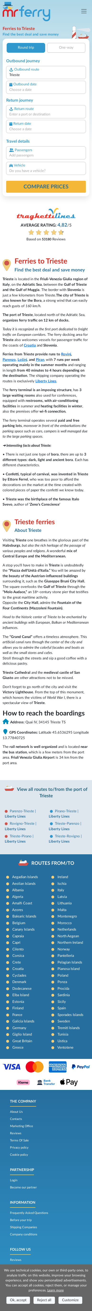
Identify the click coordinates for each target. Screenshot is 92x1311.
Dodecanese (22, 988)
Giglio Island (22, 1034)
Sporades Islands (70, 1015)
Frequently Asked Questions (29, 1213)
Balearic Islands (24, 916)
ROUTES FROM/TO (52, 863)
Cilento (18, 949)
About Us (16, 1112)
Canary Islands (23, 929)
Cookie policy (19, 1154)
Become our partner (23, 1187)
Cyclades (19, 975)
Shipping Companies (23, 1227)
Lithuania (65, 903)
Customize (70, 1300)
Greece (18, 1047)
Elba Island (20, 995)
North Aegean (68, 936)
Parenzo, (10, 360)
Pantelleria (66, 956)
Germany (19, 1028)
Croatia (30, 345)
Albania (18, 890)
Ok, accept (18, 1300)
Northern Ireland (70, 942)
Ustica (62, 1041)
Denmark (19, 982)
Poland (63, 975)
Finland (18, 1008)
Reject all (44, 1300)
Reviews (15, 1133)
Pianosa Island (69, 969)
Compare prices (46, 186)
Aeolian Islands (24, 884)
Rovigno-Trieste (22, 823)
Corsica (18, 956)
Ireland (63, 877)
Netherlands (67, 929)
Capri (16, 942)
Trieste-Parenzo (67, 823)
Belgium (18, 923)
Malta (62, 910)
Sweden (64, 1021)
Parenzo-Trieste (22, 811)
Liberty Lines (45, 381)
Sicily (62, 1002)
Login (13, 1180)
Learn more (55, 1290)
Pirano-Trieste (66, 811)
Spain (62, 1008)
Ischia (62, 884)
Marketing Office (21, 1126)
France (17, 1015)
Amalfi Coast (22, 903)
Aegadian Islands (25, 877)
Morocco (65, 923)
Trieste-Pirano (21, 836)
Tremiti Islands (69, 1028)
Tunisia (63, 1034)
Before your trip (21, 1220)
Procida (63, 988)
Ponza (62, 982)
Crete (16, 962)
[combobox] (46, 75)
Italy (61, 890)
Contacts (16, 1119)
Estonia (18, 1002)
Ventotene (65, 1047)
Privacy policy (19, 1147)
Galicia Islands (23, 1021)
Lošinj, (23, 360)
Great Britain (22, 1041)
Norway (64, 949)
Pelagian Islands (70, 962)
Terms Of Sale (19, 1140)
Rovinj (66, 354)
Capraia (18, 936)
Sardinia (64, 995)
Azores (17, 910)
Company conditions (23, 1234)
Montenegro (67, 916)
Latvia (62, 897)
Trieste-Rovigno (68, 836)
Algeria (17, 897)
